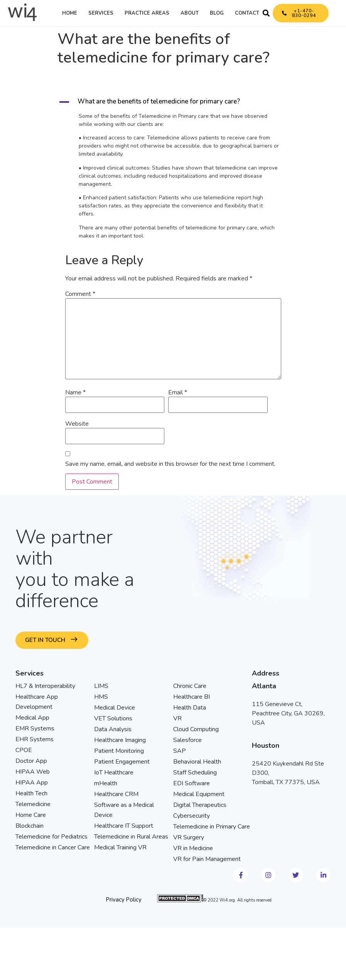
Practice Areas (147, 13)
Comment (80, 294)
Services (100, 13)
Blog (217, 13)
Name (75, 392)
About (190, 13)
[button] (266, 13)
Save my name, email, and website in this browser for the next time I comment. (170, 464)
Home (69, 13)
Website (77, 424)
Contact (247, 13)
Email (177, 392)
